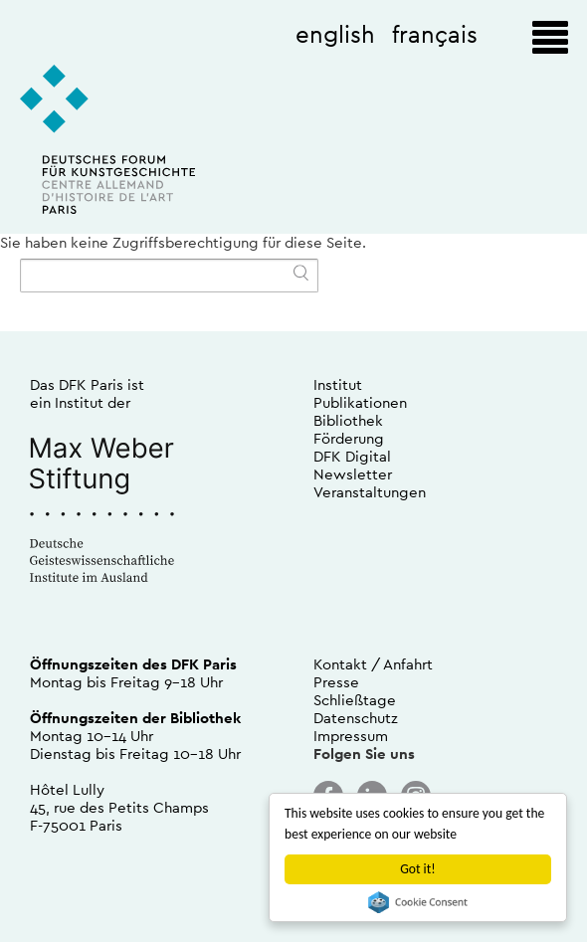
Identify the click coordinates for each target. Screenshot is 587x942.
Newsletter (352, 474)
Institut (337, 384)
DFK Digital (352, 456)
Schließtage (354, 699)
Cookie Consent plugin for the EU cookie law (418, 902)
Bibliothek (348, 420)
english (335, 34)
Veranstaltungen (369, 491)
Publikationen (360, 402)
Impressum (350, 735)
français (435, 34)
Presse (336, 681)
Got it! (417, 868)
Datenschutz (355, 717)
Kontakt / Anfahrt (373, 664)
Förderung (348, 438)
